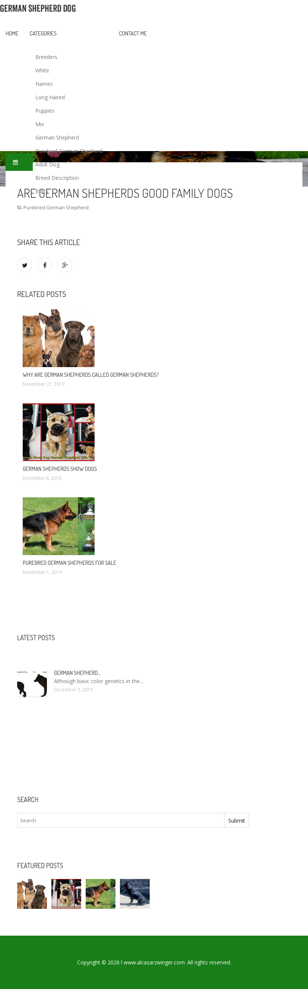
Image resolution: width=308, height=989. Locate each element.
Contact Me (133, 33)
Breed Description (57, 177)
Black (41, 191)
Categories (43, 33)
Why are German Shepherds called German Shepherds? (91, 374)
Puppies (44, 110)
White (42, 70)
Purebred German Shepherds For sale (69, 562)
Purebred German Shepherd (68, 150)
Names (44, 83)
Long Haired (50, 97)
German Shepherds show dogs (60, 468)
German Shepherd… (77, 672)
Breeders (46, 56)
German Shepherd (57, 137)
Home (12, 33)
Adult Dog (47, 164)
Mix (39, 124)
